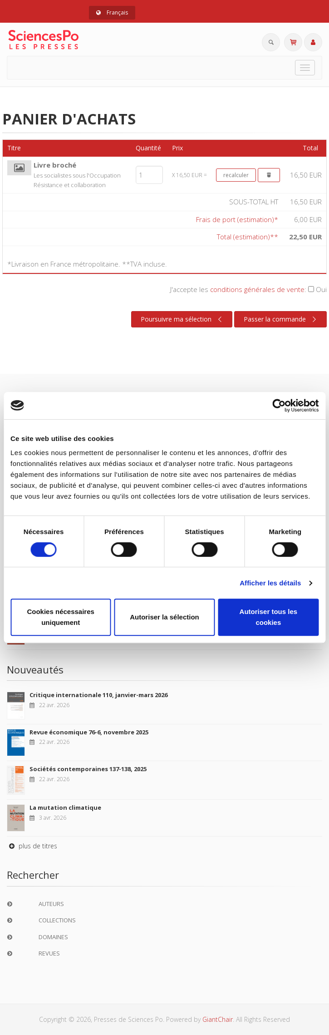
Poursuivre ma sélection (182, 319)
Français (112, 12)
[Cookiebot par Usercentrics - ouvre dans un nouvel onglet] (279, 405)
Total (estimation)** (247, 236)
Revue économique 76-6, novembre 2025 (88, 732)
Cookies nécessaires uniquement (60, 617)
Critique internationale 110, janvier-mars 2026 (98, 695)
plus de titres (32, 846)
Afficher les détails (270, 583)
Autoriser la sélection (164, 617)
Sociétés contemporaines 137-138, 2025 (88, 769)
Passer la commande (281, 319)
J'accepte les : (248, 289)
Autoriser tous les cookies (269, 617)
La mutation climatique (65, 807)
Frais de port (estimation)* (237, 219)
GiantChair (217, 1019)
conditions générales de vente (257, 289)
